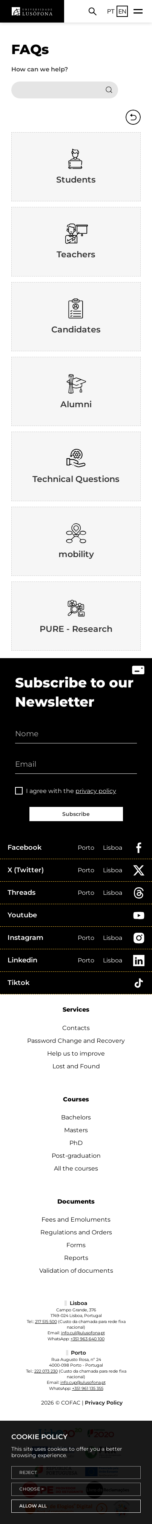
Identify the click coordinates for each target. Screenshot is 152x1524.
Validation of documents (76, 1270)
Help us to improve (76, 1053)
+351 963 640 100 (87, 1338)
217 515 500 (46, 1321)
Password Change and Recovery (76, 1040)
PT (111, 11)
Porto (86, 847)
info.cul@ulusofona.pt (83, 1332)
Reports (76, 1257)
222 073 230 (46, 1371)
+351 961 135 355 (87, 1388)
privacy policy (95, 790)
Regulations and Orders (76, 1232)
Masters (76, 1130)
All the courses (76, 1168)
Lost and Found (76, 1066)
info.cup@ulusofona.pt (83, 1382)
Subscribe (76, 814)
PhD (76, 1142)
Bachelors (76, 1117)
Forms (76, 1245)
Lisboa (112, 847)
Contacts (76, 1028)
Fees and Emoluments (76, 1219)
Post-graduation (76, 1155)
